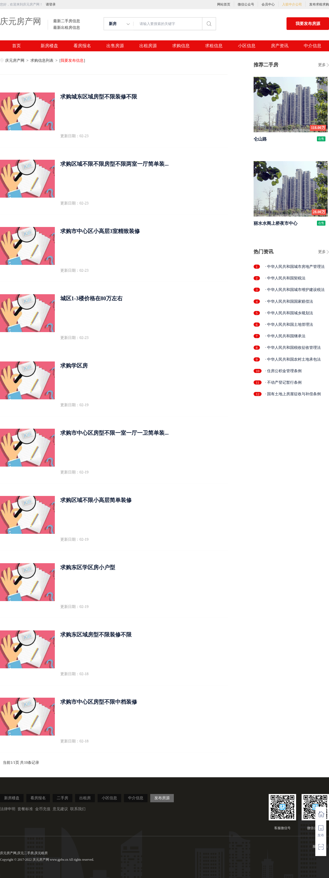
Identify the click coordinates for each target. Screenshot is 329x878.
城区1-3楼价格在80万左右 (91, 298)
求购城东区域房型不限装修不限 (98, 97)
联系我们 (78, 809)
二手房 (62, 798)
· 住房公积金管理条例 (283, 371)
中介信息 (312, 45)
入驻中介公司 (292, 4)
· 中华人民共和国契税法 (285, 278)
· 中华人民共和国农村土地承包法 (293, 359)
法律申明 (7, 809)
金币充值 (42, 809)
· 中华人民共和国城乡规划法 (289, 313)
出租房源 (148, 45)
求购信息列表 (42, 60)
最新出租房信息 (66, 28)
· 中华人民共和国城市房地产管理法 (295, 267)
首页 (16, 45)
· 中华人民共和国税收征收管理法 (293, 348)
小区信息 (246, 45)
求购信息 (180, 45)
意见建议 (60, 809)
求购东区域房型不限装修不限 (96, 635)
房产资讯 (279, 45)
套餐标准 (25, 809)
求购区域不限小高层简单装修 (96, 500)
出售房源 (115, 45)
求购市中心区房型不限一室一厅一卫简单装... (114, 433)
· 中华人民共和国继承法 (285, 336)
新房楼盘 (49, 45)
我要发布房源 (308, 23)
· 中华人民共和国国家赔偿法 (289, 301)
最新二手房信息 (66, 21)
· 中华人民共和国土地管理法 (289, 324)
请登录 (51, 4)
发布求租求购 (319, 4)
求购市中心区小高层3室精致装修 (100, 231)
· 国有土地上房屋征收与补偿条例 (293, 394)
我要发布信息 (72, 60)
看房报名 (82, 45)
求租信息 (213, 45)
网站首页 (223, 4)
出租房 (85, 798)
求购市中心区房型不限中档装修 (98, 702)
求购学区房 (74, 366)
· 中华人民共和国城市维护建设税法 (295, 290)
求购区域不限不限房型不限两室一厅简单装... (114, 164)
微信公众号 (246, 4)
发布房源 (162, 798)
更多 (322, 65)
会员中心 (268, 4)
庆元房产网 (20, 21)
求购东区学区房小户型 (87, 567)
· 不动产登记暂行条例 (283, 382)
